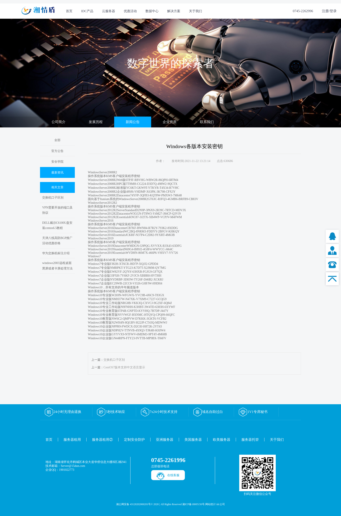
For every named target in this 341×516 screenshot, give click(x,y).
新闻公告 (133, 122)
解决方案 (173, 11)
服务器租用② (102, 439)
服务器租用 (72, 439)
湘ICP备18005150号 (193, 504)
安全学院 (57, 161)
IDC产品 (87, 11)
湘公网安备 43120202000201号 (133, 504)
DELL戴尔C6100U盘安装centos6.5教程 (57, 225)
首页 (69, 11)
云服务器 (108, 11)
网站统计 (210, 504)
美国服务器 (193, 439)
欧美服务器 (221, 439)
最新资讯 (57, 172)
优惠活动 (130, 11)
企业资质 (170, 122)
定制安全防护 (134, 439)
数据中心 (152, 11)
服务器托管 (250, 439)
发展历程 (96, 122)
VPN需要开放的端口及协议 (57, 210)
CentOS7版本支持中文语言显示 (124, 367)
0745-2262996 (303, 11)
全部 (57, 140)
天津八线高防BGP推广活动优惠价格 (57, 240)
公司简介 (58, 122)
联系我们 (207, 122)
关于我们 (195, 11)
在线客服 (173, 475)
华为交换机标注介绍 (56, 253)
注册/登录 (329, 11)
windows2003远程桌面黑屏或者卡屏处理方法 (57, 265)
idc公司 (220, 504)
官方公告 (57, 151)
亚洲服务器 (164, 439)
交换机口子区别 (53, 197)
